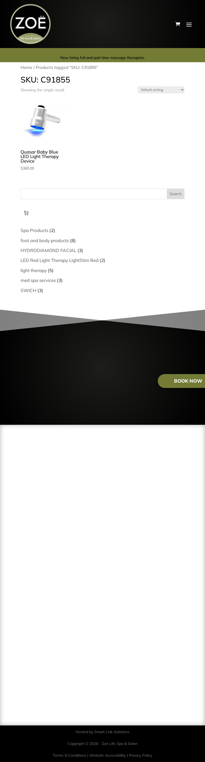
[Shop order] (161, 89)
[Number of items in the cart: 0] (26, 213)
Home (26, 67)
